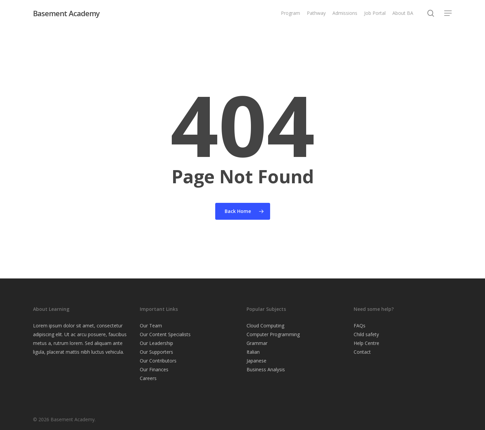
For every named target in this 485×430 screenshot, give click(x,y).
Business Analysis (266, 369)
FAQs (359, 325)
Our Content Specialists (165, 334)
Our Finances (154, 369)
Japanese (256, 360)
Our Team (151, 325)
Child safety (366, 334)
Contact (362, 352)
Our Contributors (158, 360)
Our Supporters (156, 352)
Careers (148, 378)
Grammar (257, 343)
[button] (448, 13)
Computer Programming (273, 334)
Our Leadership (156, 343)
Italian (253, 352)
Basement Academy (66, 13)
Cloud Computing (265, 325)
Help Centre (366, 343)
